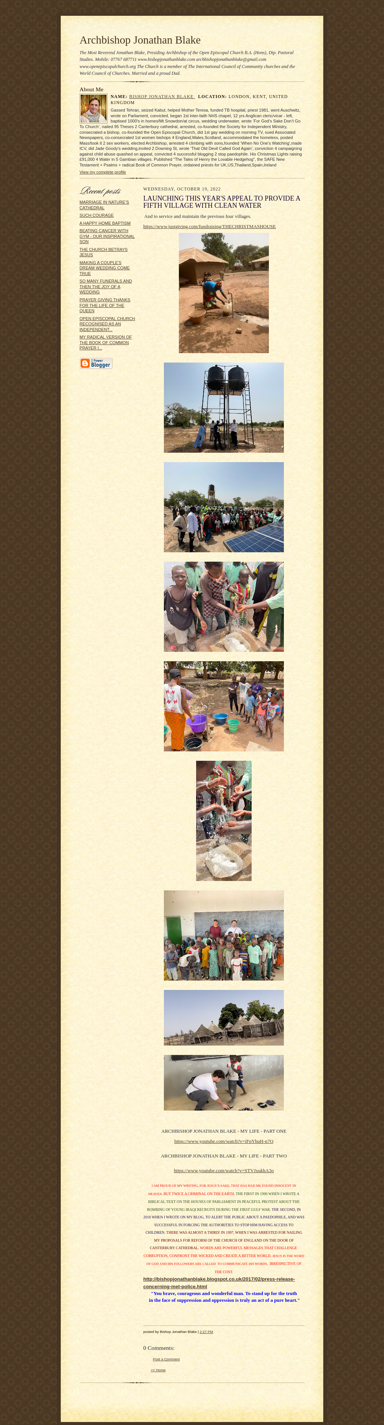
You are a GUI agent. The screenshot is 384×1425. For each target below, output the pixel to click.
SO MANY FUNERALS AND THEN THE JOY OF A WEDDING (106, 286)
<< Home (158, 1370)
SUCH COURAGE (97, 215)
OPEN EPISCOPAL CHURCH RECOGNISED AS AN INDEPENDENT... (107, 324)
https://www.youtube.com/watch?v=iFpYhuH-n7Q (223, 1141)
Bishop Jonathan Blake (162, 96)
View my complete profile (103, 172)
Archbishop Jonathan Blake (140, 40)
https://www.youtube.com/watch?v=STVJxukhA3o (224, 1170)
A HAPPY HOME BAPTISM (105, 223)
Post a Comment (166, 1359)
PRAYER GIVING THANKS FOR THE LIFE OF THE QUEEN (105, 305)
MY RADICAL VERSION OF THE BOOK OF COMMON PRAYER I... (106, 342)
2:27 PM (206, 1332)
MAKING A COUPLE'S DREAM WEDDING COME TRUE (105, 268)
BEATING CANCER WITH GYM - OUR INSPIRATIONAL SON (107, 236)
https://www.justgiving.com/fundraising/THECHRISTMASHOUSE (209, 226)
